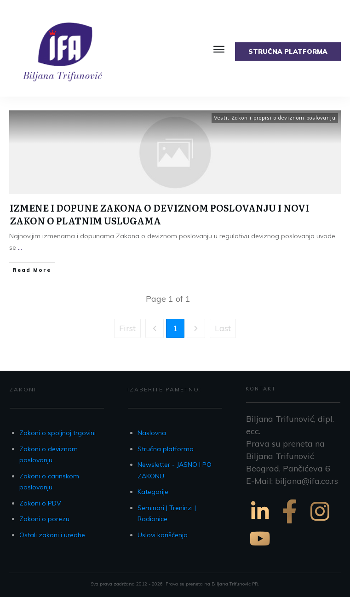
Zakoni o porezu (44, 519)
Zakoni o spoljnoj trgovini (57, 433)
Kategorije (153, 492)
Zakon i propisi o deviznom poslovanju (283, 118)
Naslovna (152, 433)
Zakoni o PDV (40, 503)
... (20, 247)
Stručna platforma (166, 449)
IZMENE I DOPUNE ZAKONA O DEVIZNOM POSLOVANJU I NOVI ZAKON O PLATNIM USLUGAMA (159, 214)
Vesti (221, 118)
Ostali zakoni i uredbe (52, 535)
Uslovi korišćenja (163, 535)
